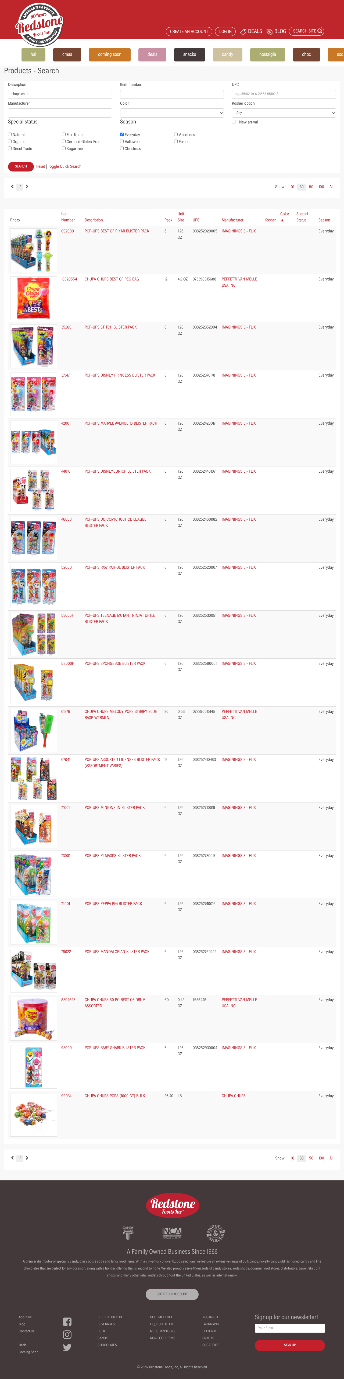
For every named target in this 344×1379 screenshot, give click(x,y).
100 (321, 187)
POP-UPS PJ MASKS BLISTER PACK (113, 856)
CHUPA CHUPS (234, 1096)
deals (152, 54)
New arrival (248, 122)
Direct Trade (22, 149)
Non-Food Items (162, 1338)
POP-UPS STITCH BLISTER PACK (111, 327)
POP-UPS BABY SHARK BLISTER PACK (115, 1048)
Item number (130, 85)
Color (124, 103)
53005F (67, 616)
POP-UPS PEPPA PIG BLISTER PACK (113, 904)
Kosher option (243, 103)
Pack (168, 220)
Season (324, 220)
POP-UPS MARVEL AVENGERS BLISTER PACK (121, 423)
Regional (209, 1331)
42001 (65, 423)
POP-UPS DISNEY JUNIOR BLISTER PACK (117, 471)
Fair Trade (75, 135)
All (331, 187)
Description (17, 85)
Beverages (106, 1324)
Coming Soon (28, 1352)
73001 (65, 856)
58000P (67, 664)
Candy (103, 1338)
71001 (65, 808)
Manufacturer (19, 103)
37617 (65, 375)
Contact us (26, 1331)
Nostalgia (210, 1317)
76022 (66, 952)
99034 (66, 1096)
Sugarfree (75, 149)
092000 (67, 231)
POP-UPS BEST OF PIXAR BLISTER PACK (117, 231)
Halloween (133, 142)
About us (25, 1317)
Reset (40, 167)
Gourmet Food (161, 1317)
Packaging (210, 1324)
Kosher (270, 220)
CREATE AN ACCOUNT (189, 32)
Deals (23, 1345)
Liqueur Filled (161, 1324)
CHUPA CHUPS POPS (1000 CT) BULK (115, 1096)
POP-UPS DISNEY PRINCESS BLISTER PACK (120, 375)
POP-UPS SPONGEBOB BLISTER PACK (115, 664)
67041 (65, 760)
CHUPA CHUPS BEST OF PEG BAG (112, 279)
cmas (67, 54)
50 (311, 187)
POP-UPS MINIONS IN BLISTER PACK (115, 808)
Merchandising (162, 1331)
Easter (184, 142)
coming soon (109, 54)
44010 (65, 471)
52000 (66, 568)
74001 (65, 904)
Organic (19, 142)
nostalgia (267, 54)
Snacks (208, 1338)
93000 (66, 1048)
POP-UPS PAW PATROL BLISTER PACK (115, 568)
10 (292, 187)
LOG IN (225, 32)
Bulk (101, 1331)
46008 (66, 519)
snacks (189, 54)
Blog (22, 1324)
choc (306, 54)
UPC (235, 85)
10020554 (69, 279)
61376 (65, 712)
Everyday (132, 135)
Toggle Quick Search (64, 167)
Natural (18, 135)
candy (227, 54)
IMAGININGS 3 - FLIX (239, 231)
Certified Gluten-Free (83, 142)
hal (33, 54)
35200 (66, 327)
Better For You (110, 1317)
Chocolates (107, 1345)
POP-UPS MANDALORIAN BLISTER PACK (117, 952)
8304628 (68, 1000)
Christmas (133, 149)
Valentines (187, 135)
